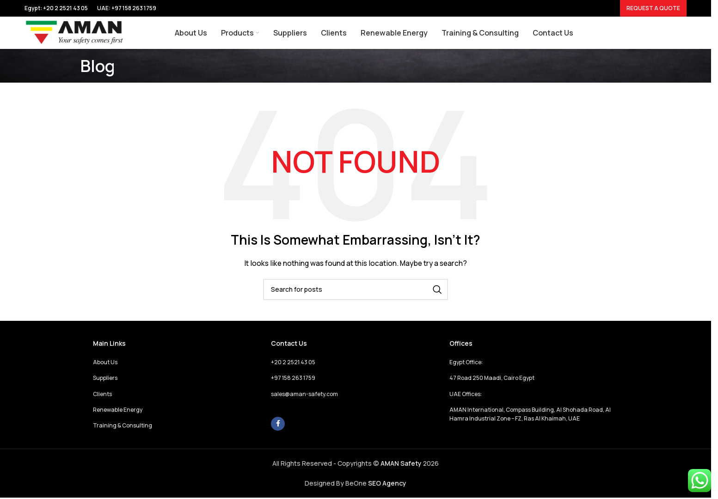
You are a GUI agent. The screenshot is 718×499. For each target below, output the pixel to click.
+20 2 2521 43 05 (293, 362)
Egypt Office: (466, 362)
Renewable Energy (117, 410)
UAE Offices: (465, 394)
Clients (102, 394)
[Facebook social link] (278, 424)
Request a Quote (653, 8)
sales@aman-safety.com (304, 394)
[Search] (355, 289)
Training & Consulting (122, 425)
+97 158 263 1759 (133, 8)
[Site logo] (75, 32)
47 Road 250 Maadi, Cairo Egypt (491, 378)
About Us (105, 362)
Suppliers (105, 378)
